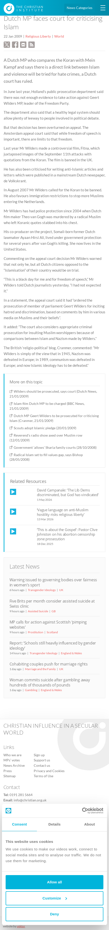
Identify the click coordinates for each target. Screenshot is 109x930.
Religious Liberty (38, 36)
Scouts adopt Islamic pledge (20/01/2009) (45, 428)
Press (7, 771)
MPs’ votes (11, 760)
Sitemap (9, 776)
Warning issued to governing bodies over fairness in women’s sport (53, 582)
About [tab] (89, 824)
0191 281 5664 (21, 795)
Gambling (31, 690)
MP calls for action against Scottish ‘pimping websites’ (48, 624)
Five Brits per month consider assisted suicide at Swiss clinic (52, 603)
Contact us (42, 765)
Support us (42, 760)
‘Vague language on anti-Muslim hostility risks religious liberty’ (62, 512)
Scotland (52, 632)
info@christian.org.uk (30, 800)
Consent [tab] (19, 824)
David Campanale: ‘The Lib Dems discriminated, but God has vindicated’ (68, 492)
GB (54, 611)
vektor (21, 926)
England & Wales (71, 653)
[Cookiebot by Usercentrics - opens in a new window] (82, 810)
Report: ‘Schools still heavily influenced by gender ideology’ (53, 645)
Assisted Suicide (38, 611)
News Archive (14, 765)
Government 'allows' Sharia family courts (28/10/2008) (55, 447)
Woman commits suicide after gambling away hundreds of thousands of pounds (50, 682)
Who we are (12, 755)
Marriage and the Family (40, 669)
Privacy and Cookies (49, 771)
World (59, 36)
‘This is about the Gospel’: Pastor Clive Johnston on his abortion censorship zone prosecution (67, 534)
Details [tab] (54, 824)
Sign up (39, 755)
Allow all (54, 882)
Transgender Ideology (42, 590)
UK (61, 590)
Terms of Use (43, 776)
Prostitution (35, 632)
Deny (54, 914)
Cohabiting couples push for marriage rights (49, 664)
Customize (55, 898)
